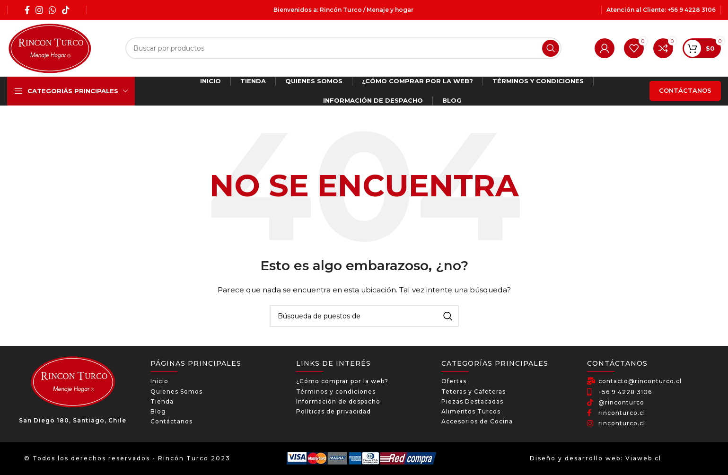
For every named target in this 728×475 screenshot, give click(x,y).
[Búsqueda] (343, 48)
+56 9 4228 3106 (691, 9)
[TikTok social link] (65, 10)
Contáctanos (685, 90)
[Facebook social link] (27, 10)
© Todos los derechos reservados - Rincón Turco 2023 (127, 458)
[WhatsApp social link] (52, 10)
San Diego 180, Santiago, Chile (72, 420)
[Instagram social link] (39, 10)
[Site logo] (49, 48)
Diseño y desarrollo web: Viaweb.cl (595, 458)
